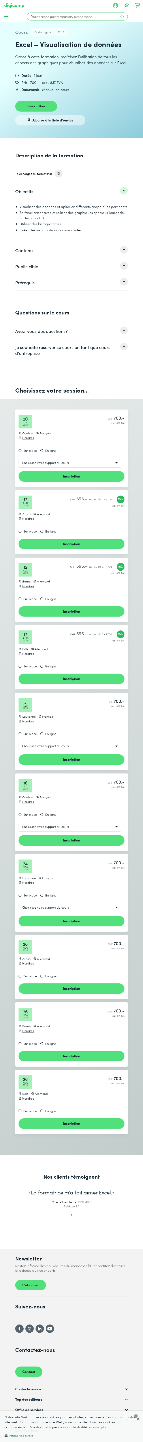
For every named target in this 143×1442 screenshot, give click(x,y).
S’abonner (30, 1284)
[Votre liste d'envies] (126, 5)
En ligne (50, 451)
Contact (28, 1371)
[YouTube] (50, 1328)
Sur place (30, 451)
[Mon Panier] (137, 5)
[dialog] (71, 1426)
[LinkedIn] (40, 1328)
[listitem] (71, 191)
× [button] (138, 1419)
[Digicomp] (14, 5)
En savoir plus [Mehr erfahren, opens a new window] (97, 1427)
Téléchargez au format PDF (34, 174)
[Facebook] (19, 1328)
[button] (71, 1435)
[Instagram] (29, 1328)
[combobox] (137, 1416)
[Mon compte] (115, 5)
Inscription (36, 105)
